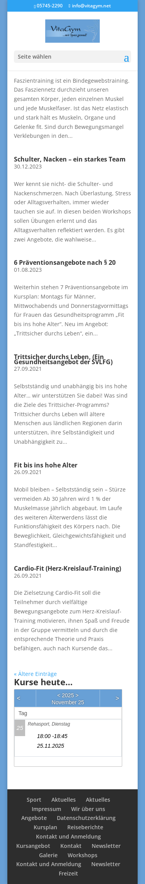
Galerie (48, 855)
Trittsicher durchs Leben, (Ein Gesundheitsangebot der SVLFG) (63, 359)
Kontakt (71, 845)
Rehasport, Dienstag (49, 724)
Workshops (82, 855)
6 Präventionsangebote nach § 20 (65, 262)
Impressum (46, 809)
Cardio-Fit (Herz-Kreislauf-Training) (67, 568)
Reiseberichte (85, 827)
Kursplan (45, 827)
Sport (34, 799)
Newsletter (106, 845)
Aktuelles (63, 799)
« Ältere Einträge (35, 673)
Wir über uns (88, 809)
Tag (23, 713)
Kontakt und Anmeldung (68, 836)
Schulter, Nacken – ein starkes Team (70, 159)
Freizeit (68, 873)
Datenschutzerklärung (86, 817)
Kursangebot (33, 845)
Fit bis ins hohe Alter (45, 465)
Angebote (34, 817)
